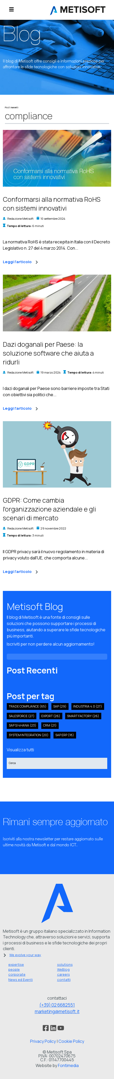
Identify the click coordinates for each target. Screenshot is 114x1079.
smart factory (83, 716)
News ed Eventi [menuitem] (20, 979)
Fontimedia (68, 1065)
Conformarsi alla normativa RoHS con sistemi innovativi (51, 204)
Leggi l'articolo (20, 262)
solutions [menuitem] (65, 964)
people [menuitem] (14, 969)
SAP (59, 706)
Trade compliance (27, 706)
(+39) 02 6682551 (57, 1005)
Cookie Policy (71, 1041)
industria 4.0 (87, 706)
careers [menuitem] (63, 974)
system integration (29, 735)
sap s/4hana (22, 725)
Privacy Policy (43, 1041)
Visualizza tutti (20, 750)
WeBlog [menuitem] (63, 969)
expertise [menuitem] (16, 964)
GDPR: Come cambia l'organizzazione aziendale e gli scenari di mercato (49, 509)
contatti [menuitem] (64, 979)
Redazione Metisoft (20, 218)
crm (50, 725)
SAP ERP (64, 735)
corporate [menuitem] (16, 974)
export (50, 716)
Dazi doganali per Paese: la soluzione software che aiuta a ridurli (48, 353)
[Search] (57, 763)
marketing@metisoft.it (57, 1011)
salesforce (22, 716)
